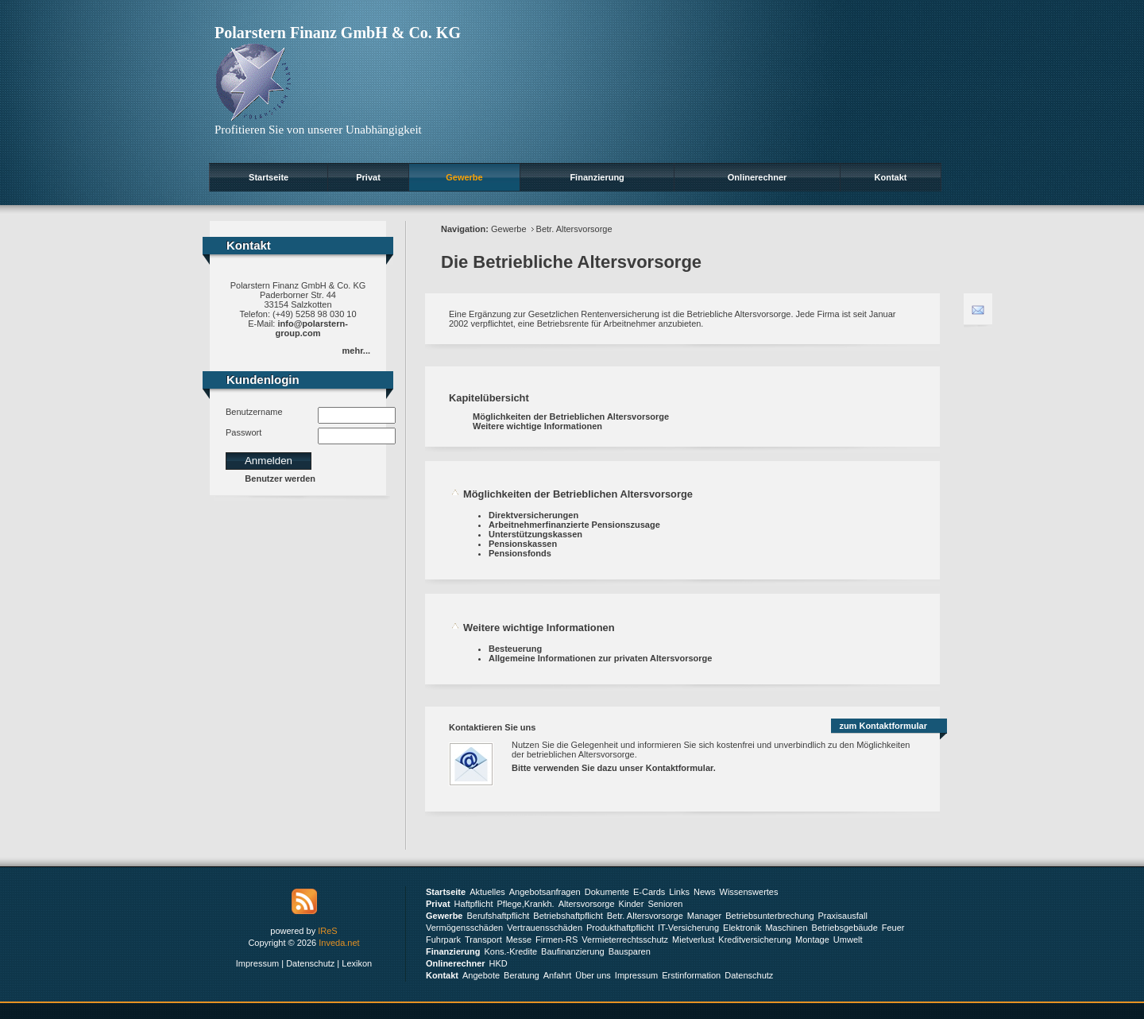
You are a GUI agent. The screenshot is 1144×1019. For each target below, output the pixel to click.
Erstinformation (691, 975)
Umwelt (848, 939)
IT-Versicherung (688, 927)
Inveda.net (339, 942)
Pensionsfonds (520, 553)
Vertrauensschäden (544, 927)
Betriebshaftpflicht (567, 915)
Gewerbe (464, 177)
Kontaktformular (679, 768)
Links (679, 892)
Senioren (664, 904)
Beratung (521, 975)
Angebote (481, 975)
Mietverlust (693, 939)
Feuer (893, 927)
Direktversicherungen (533, 515)
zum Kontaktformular (883, 725)
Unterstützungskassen (535, 534)
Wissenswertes (749, 892)
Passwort (243, 432)
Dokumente (607, 892)
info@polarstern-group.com (312, 328)
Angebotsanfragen (545, 892)
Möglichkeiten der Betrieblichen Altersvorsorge (571, 416)
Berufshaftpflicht (497, 915)
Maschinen (786, 927)
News (705, 892)
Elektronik (742, 927)
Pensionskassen (523, 543)
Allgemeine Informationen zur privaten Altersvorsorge (600, 658)
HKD (498, 963)
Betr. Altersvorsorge (574, 229)
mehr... (356, 350)
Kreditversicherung (754, 939)
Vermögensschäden (464, 927)
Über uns (593, 975)
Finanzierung (597, 177)
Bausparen (630, 951)
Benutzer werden (280, 478)
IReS (327, 931)
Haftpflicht (473, 904)
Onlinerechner (757, 177)
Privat (368, 177)
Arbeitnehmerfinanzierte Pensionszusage (574, 524)
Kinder (631, 904)
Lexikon (357, 963)
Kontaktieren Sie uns (492, 727)
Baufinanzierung (573, 951)
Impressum (257, 963)
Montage (812, 939)
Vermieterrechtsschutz (625, 939)
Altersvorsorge (586, 904)
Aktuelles (487, 892)
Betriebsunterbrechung (769, 915)
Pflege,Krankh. (526, 904)
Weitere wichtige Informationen (537, 426)
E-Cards (649, 892)
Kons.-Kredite (510, 951)
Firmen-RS (556, 939)
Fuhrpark (443, 939)
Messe (518, 939)
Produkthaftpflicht (620, 927)
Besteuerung (515, 648)
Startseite (268, 177)
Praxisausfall (843, 915)
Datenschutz (310, 963)
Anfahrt (557, 975)
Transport (483, 939)
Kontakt (891, 177)
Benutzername (254, 412)
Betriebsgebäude (845, 927)
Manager (704, 915)
